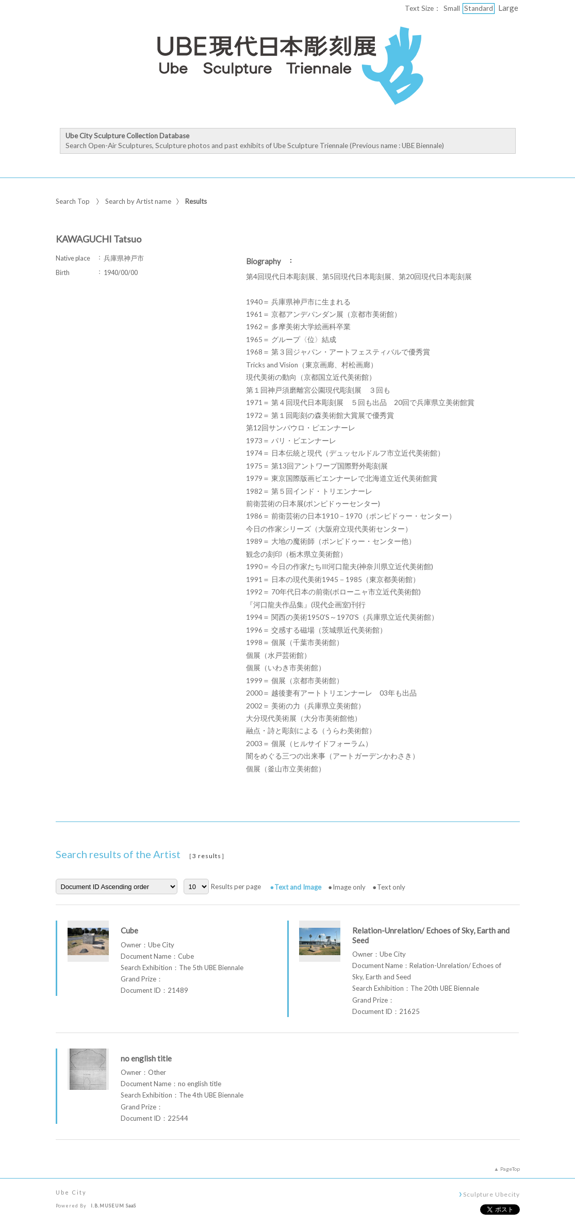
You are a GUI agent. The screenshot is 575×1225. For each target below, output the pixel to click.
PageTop (510, 1169)
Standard (478, 8)
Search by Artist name (138, 201)
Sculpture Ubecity (491, 1194)
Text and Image (297, 887)
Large (508, 7)
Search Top (73, 201)
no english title (146, 1058)
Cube (129, 930)
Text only (391, 887)
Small (451, 8)
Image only (349, 887)
